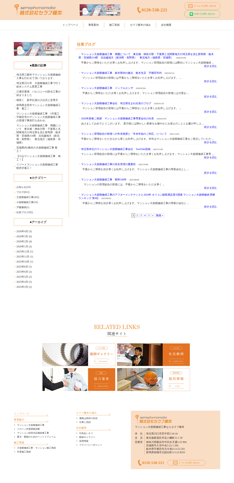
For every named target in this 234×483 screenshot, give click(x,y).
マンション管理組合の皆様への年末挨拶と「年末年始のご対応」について (124, 133)
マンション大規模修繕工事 (30, 414)
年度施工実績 (24, 441)
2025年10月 (22, 261)
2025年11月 (22, 256)
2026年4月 (22, 231)
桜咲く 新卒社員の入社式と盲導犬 (37, 100)
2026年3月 (22, 236)
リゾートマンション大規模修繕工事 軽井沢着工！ (38, 166)
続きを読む (210, 66)
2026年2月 (22, 241)
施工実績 (114, 24)
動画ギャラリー (87, 426)
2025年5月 (22, 276)
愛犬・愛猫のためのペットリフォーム (36, 426)
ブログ (20, 192)
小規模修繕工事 (25, 202)
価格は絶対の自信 (88, 407)
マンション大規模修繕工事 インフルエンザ (107, 88)
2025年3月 (22, 286)
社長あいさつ (86, 422)
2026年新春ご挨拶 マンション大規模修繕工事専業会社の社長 (117, 118)
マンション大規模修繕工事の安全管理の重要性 (108, 164)
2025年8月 (22, 266)
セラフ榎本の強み (143, 24)
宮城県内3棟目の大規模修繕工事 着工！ (36, 149)
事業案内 (91, 24)
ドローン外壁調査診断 (28, 418)
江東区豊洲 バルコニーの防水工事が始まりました (38, 93)
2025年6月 (22, 271)
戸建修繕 (21, 207)
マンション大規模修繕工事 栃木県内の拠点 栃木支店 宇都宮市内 (121, 72)
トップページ (64, 24)
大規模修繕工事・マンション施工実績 (36, 437)
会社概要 (172, 24)
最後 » (159, 215)
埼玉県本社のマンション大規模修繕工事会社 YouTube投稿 (115, 149)
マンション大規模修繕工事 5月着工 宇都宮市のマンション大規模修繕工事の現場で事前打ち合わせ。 (39, 117)
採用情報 (83, 430)
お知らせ (21, 187)
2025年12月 (22, 251)
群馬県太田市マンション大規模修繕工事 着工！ (38, 107)
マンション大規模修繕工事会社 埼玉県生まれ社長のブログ (116, 103)
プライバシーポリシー (90, 434)
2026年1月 (22, 246)
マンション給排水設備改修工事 (33, 422)
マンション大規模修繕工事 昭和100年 (104, 179)
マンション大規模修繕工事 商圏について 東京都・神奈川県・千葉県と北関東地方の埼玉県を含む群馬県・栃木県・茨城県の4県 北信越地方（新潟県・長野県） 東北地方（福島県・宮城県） (38, 134)
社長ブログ (22, 212)
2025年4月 (22, 281)
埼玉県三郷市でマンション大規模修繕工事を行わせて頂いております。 (38, 76)
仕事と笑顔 (85, 411)
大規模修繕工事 (25, 197)
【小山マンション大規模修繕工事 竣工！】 (38, 158)
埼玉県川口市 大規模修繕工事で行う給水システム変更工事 (38, 85)
